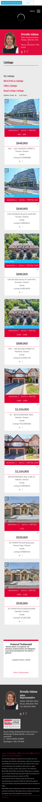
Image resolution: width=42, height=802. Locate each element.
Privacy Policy (25, 753)
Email (23, 47)
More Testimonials (21, 672)
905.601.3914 (33, 41)
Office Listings (10, 85)
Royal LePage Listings (14, 90)
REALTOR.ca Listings (13, 80)
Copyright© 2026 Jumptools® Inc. (11, 795)
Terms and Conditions (12, 755)
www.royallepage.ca (10, 753)
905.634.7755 (33, 45)
